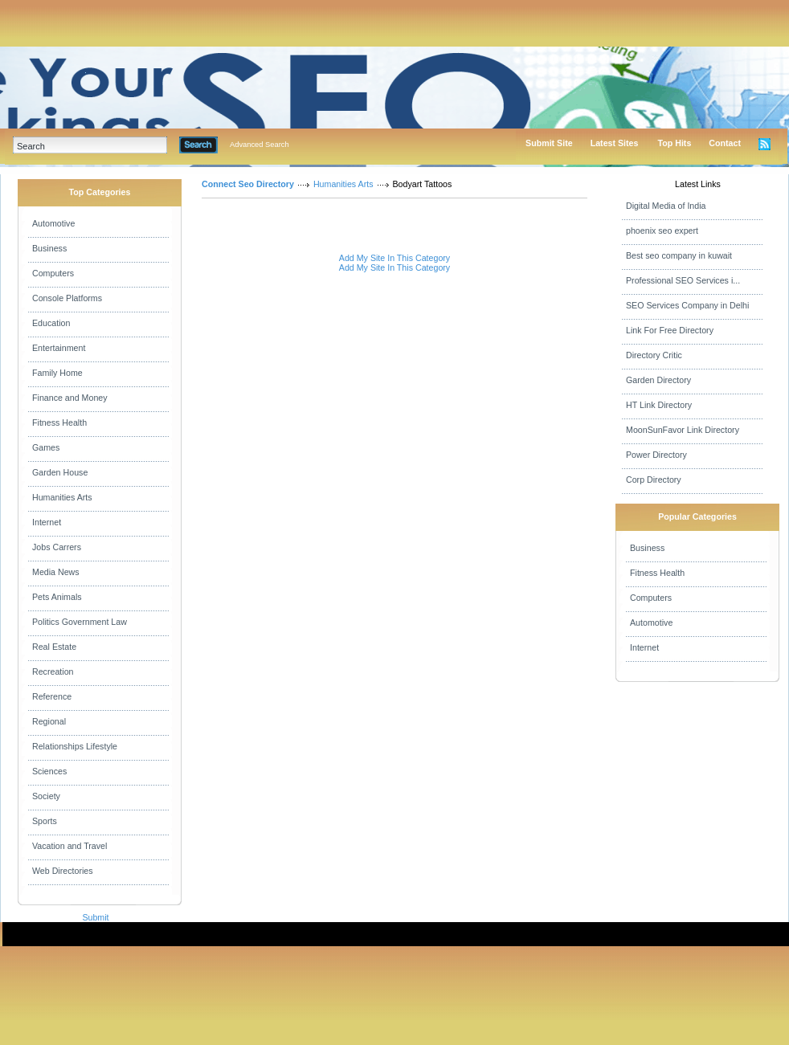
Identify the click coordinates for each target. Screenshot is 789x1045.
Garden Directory (658, 380)
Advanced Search (259, 145)
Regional (49, 721)
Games (45, 447)
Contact (725, 143)
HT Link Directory (659, 405)
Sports (44, 821)
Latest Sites (615, 143)
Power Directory (656, 454)
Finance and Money (70, 397)
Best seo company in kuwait (679, 255)
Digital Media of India (666, 205)
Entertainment (58, 348)
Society (46, 796)
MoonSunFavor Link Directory (682, 430)
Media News (56, 572)
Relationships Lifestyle (74, 746)
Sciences (49, 771)
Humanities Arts (62, 497)
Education (51, 323)
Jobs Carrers (56, 547)
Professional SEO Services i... (683, 280)
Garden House (60, 472)
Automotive (53, 223)
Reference (52, 696)
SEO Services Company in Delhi (687, 305)
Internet (46, 522)
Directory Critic (654, 355)
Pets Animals (57, 597)
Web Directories (62, 871)
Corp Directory (653, 479)
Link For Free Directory (669, 330)
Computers (53, 273)
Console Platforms (67, 298)
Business (49, 248)
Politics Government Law (79, 622)
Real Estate (54, 646)
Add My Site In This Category (394, 258)
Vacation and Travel (69, 846)
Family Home (57, 373)
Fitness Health (59, 422)
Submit (95, 917)
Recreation (53, 671)
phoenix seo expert (662, 230)
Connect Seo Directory (248, 184)
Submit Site (549, 143)
